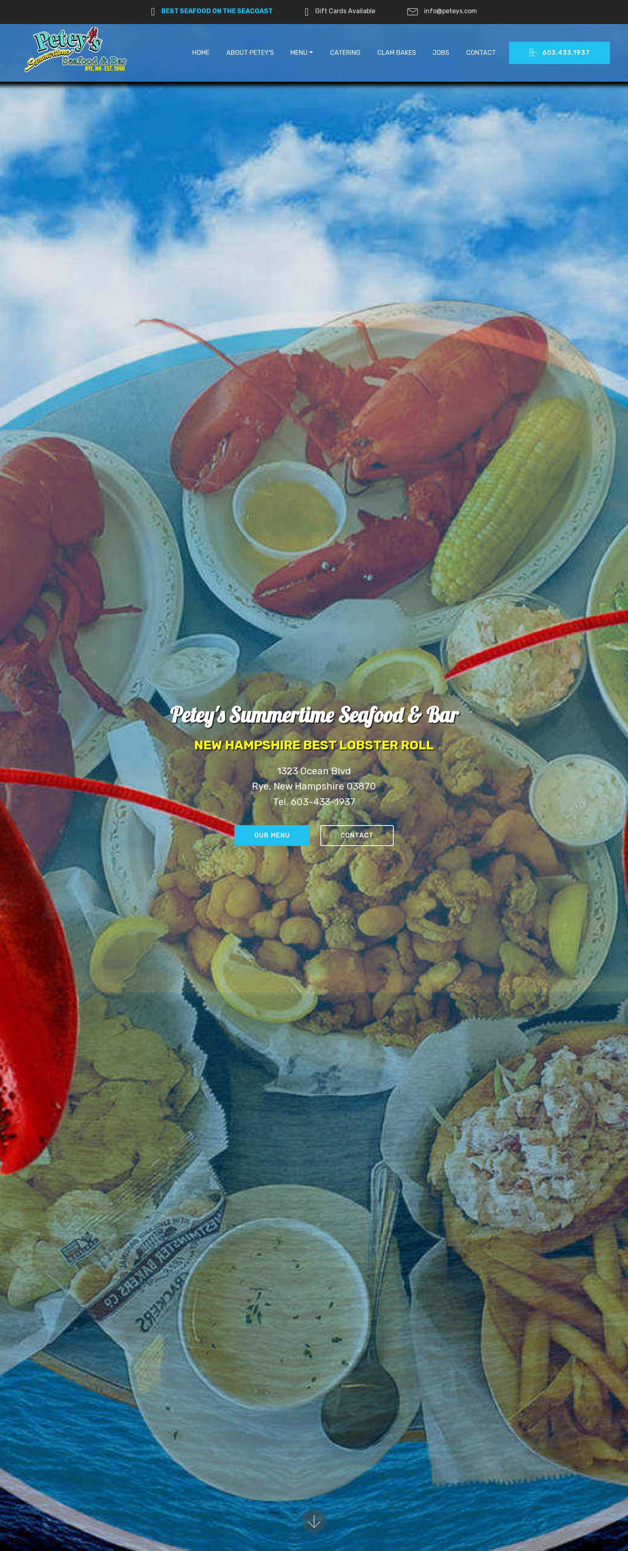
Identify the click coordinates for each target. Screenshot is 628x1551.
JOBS (441, 52)
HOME (200, 52)
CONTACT (481, 52)
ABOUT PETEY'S (250, 52)
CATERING (345, 52)
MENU (299, 52)
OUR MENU (272, 836)
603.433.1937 (559, 53)
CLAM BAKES (396, 52)
